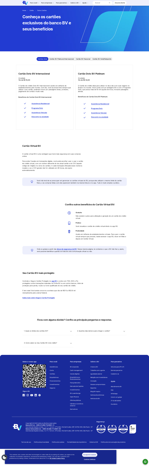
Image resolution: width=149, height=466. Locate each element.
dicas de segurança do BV (67, 266)
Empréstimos (54, 394)
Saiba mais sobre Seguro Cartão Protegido (38, 315)
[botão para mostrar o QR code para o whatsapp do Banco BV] (146, 461)
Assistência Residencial (41, 121)
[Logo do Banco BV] (25, 3)
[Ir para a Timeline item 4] (101, 59)
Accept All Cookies (89, 454)
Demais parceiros (116, 387)
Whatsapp (114, 410)
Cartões (52, 391)
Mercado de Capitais (76, 403)
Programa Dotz (37, 125)
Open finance (74, 414)
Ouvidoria (114, 421)
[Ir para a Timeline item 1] (42, 59)
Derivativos (74, 426)
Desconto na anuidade (40, 134)
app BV (54, 298)
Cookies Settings (89, 459)
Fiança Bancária (75, 400)
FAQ (112, 407)
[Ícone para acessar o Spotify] (39, 412)
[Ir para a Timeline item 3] (83, 59)
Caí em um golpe (116, 414)
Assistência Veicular (39, 130)
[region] (61, 457)
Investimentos (54, 401)
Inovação (93, 398)
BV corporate (74, 384)
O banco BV (94, 384)
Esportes (93, 405)
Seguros (52, 405)
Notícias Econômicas (97, 412)
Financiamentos (55, 398)
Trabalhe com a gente (97, 387)
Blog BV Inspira (95, 408)
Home (24, 10)
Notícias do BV (95, 415)
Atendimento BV (116, 403)
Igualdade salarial (96, 391)
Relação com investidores (98, 394)
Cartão (32, 10)
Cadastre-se (115, 391)
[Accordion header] (47, 348)
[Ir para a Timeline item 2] (61, 59)
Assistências (54, 384)
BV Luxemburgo (75, 410)
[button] (4, 457)
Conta (52, 387)
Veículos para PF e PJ (117, 384)
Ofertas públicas (75, 417)
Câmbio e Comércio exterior (76, 422)
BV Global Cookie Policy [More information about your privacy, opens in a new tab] (57, 458)
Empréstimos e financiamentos (75, 395)
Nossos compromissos (97, 401)
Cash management (76, 387)
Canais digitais (75, 391)
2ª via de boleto (116, 418)
